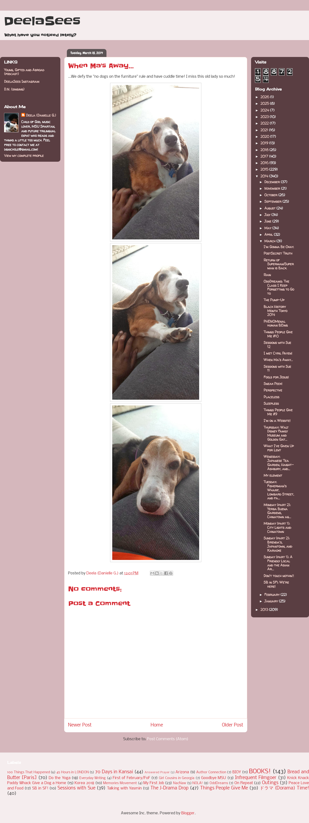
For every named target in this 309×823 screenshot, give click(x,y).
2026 (265, 97)
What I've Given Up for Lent (279, 448)
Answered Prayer (157, 772)
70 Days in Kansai (114, 772)
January (271, 601)
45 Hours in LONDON (72, 772)
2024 (265, 110)
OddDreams (219, 783)
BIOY (236, 772)
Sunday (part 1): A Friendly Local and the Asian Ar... (278, 563)
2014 (264, 176)
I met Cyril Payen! (278, 353)
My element (273, 475)
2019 (264, 143)
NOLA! (197, 783)
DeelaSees (42, 21)
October (271, 195)
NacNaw (179, 783)
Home (157, 725)
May (268, 228)
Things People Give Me (224, 788)
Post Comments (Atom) (167, 739)
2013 (264, 609)
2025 (265, 103)
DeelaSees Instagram (21, 81)
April (269, 234)
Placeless (271, 397)
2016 (264, 162)
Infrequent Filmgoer (255, 777)
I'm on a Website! (277, 420)
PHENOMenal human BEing (276, 323)
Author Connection (211, 772)
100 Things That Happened (28, 772)
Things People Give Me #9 (278, 412)
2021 (264, 130)
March (270, 241)
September (273, 201)
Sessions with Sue (76, 788)
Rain (267, 274)
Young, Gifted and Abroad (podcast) (24, 72)
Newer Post (80, 725)
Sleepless (271, 403)
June (268, 221)
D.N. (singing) (14, 89)
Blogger (188, 813)
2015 (264, 169)
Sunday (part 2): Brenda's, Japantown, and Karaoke (278, 544)
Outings (270, 783)
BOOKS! (260, 771)
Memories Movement (120, 783)
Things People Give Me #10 (278, 334)
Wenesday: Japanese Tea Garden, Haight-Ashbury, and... (279, 462)
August (270, 208)
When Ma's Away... (278, 359)
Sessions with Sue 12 (277, 344)
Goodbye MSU (213, 778)
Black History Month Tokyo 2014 (275, 310)
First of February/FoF (131, 778)
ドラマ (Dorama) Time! (284, 788)
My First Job (153, 783)
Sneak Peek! (273, 383)
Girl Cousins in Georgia (176, 778)
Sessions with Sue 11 (277, 368)
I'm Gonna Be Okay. (279, 246)
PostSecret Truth (278, 253)
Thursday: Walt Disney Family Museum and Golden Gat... (276, 433)
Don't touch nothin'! (279, 575)
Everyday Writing (92, 778)
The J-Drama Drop (169, 788)
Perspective (273, 390)
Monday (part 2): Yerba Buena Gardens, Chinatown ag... (277, 510)
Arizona (182, 772)
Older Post (232, 725)
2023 (265, 116)
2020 (265, 136)
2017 (264, 156)
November (272, 188)
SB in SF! (40, 788)
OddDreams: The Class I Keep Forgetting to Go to (279, 287)
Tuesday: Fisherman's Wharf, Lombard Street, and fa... (279, 490)
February (272, 594)
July (267, 214)
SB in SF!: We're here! (276, 584)
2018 (264, 149)
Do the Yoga (59, 778)
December (272, 182)
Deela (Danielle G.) (41, 115)
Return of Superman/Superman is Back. (279, 264)
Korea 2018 (84, 783)
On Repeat (243, 783)
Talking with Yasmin (124, 788)
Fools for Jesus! (276, 377)
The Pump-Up (274, 300)
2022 (265, 123)
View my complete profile (24, 155)
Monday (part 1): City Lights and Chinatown (277, 527)
